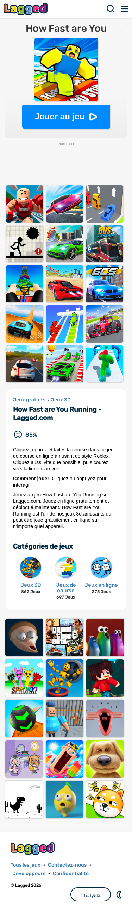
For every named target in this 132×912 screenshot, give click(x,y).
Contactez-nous (67, 865)
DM (120, 894)
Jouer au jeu (59, 116)
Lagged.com (33, 848)
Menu (125, 9)
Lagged (26, 9)
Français (90, 895)
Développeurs (28, 873)
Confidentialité (71, 873)
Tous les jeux (25, 865)
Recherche (111, 9)
